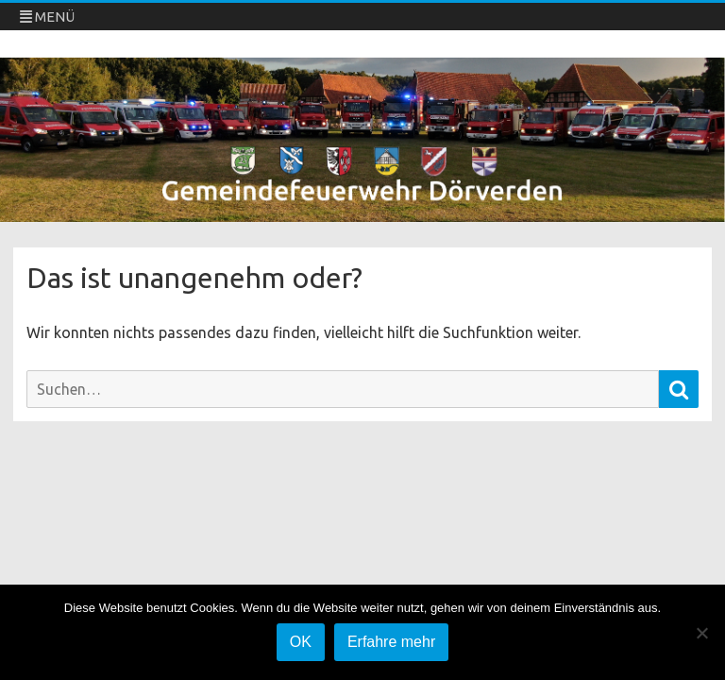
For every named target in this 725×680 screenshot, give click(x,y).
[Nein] (701, 632)
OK (301, 642)
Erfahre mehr (391, 642)
